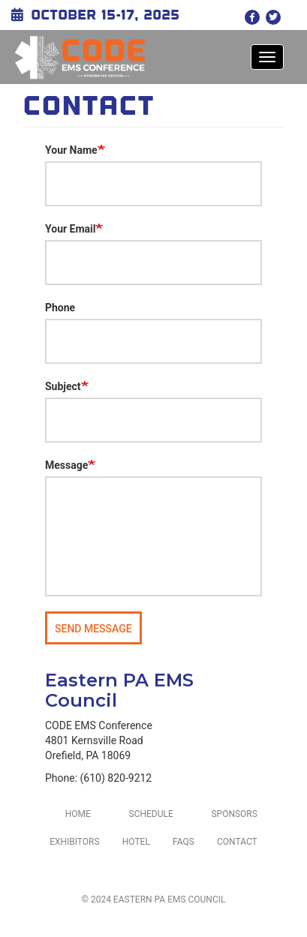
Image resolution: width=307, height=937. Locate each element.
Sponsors (234, 814)
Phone (60, 308)
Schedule (151, 814)
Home (78, 814)
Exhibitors (75, 841)
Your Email (70, 229)
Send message (93, 629)
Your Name (71, 150)
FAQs (183, 841)
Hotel (136, 841)
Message (66, 465)
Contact (237, 841)
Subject (63, 386)
